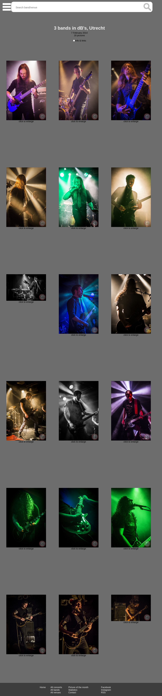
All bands (55, 690)
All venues (55, 692)
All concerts (56, 687)
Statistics (72, 690)
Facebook (106, 687)
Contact (72, 692)
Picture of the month (78, 687)
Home (43, 687)
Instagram (106, 690)
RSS (103, 692)
